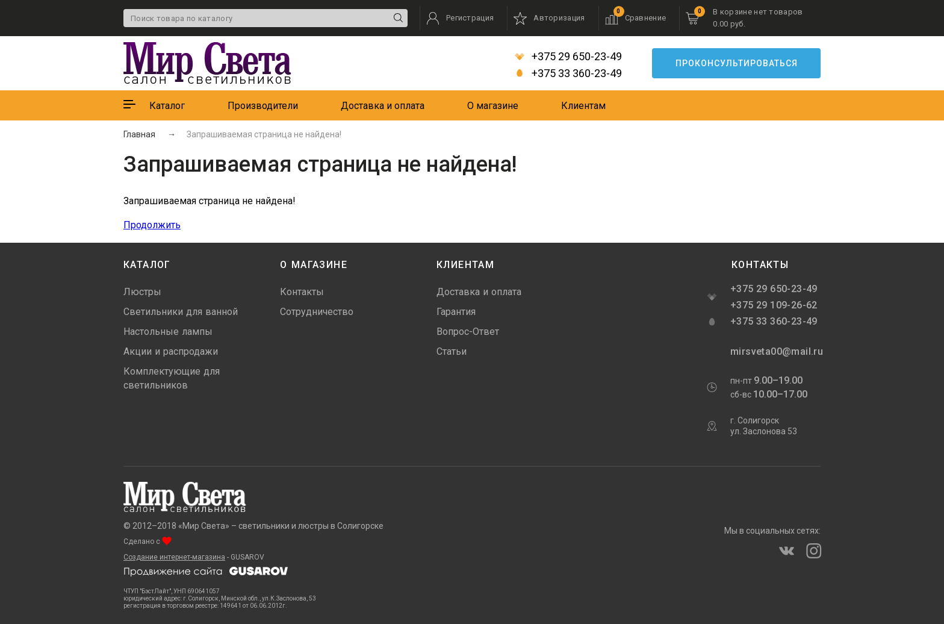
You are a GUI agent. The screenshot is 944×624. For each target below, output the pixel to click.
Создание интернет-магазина (174, 557)
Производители (263, 105)
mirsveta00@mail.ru (775, 351)
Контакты (302, 292)
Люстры (142, 292)
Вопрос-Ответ (467, 331)
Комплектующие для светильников (171, 378)
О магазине (492, 105)
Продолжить (152, 225)
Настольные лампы (168, 331)
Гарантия (456, 311)
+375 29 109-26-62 (774, 305)
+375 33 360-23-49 (568, 73)
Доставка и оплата (382, 105)
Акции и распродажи (170, 351)
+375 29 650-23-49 (568, 56)
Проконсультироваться (736, 63)
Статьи (451, 351)
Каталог (167, 105)
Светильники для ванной (180, 311)
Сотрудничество (316, 311)
